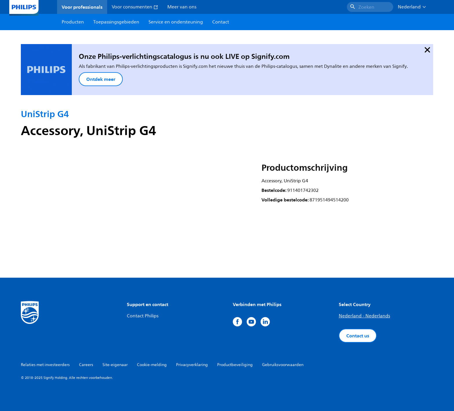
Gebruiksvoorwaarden (282, 364)
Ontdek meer (100, 79)
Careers (86, 364)
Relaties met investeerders (45, 364)
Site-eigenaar (115, 364)
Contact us (357, 336)
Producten (73, 22)
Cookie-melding (152, 364)
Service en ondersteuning (176, 22)
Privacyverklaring (192, 364)
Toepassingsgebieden (116, 22)
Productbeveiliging (235, 364)
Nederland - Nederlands (364, 316)
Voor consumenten (135, 6)
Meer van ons (181, 6)
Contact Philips (142, 316)
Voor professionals (82, 6)
